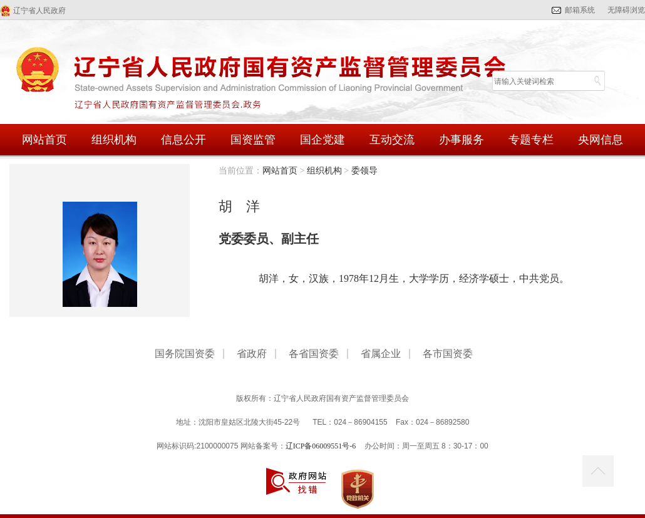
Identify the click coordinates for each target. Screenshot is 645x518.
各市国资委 (448, 354)
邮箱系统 (580, 10)
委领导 (364, 170)
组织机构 (114, 139)
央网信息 (600, 139)
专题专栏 (531, 139)
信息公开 (183, 139)
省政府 (252, 354)
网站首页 (44, 139)
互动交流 (392, 139)
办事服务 (461, 139)
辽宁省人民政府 (39, 10)
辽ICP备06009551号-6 (321, 446)
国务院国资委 (185, 354)
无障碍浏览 (626, 10)
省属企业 (381, 354)
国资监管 (253, 139)
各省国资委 (314, 354)
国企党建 (322, 139)
